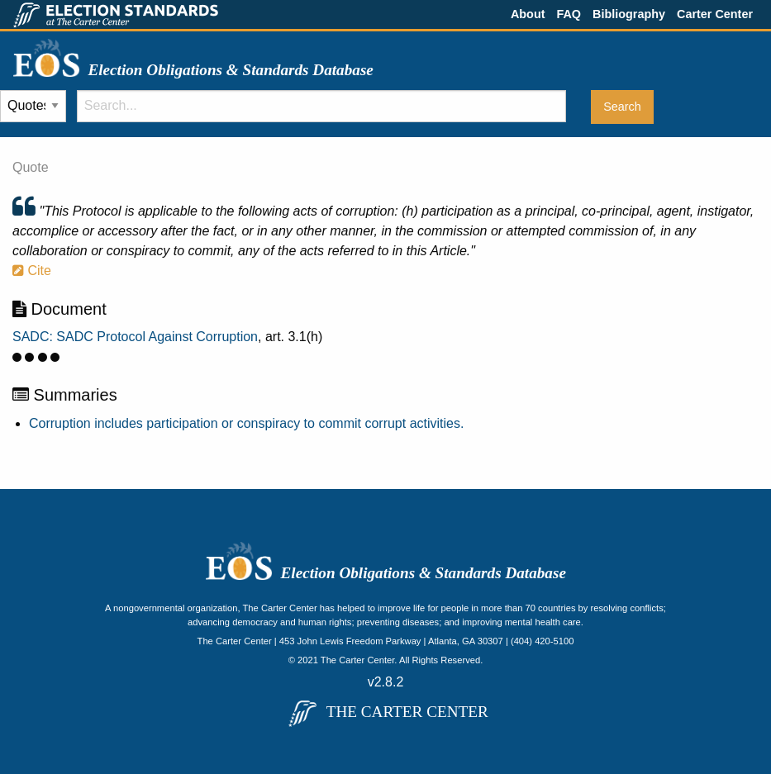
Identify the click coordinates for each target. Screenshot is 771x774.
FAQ (568, 14)
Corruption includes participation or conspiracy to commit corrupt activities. (246, 423)
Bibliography (629, 14)
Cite (31, 271)
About (528, 14)
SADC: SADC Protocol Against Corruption (135, 337)
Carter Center (715, 14)
